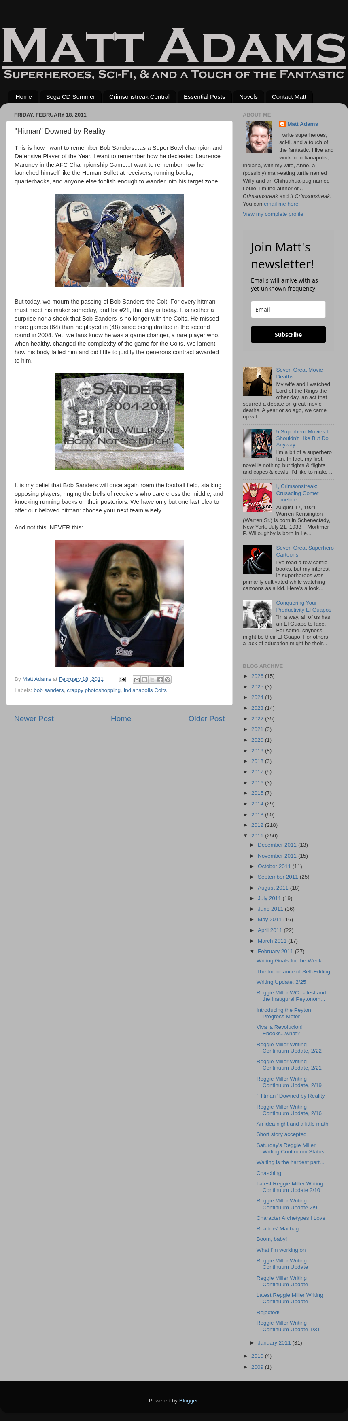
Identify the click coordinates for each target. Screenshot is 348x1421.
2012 (258, 825)
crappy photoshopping (94, 690)
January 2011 (275, 1343)
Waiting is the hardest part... (291, 1162)
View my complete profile (273, 214)
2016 (258, 783)
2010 (258, 1356)
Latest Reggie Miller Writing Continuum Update (290, 1298)
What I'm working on (281, 1250)
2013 (258, 814)
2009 (258, 1367)
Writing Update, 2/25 (281, 982)
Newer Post (34, 718)
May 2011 (270, 919)
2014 (258, 804)
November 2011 (278, 856)
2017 (258, 772)
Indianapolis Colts (145, 690)
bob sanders (49, 690)
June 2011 (271, 909)
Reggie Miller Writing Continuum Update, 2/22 (289, 1047)
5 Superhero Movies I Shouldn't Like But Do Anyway (302, 438)
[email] (288, 309)
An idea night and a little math (293, 1124)
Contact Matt (289, 96)
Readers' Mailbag (278, 1229)
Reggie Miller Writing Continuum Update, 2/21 (289, 1064)
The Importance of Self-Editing (293, 972)
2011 (258, 836)
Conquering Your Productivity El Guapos (303, 606)
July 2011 (270, 898)
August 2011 (274, 888)
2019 (258, 751)
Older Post (207, 718)
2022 (258, 719)
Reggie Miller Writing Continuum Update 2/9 (287, 1204)
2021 (258, 729)
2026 (258, 676)
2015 (258, 793)
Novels (248, 96)
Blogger (188, 1401)
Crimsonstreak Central (139, 96)
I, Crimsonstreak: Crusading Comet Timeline (297, 492)
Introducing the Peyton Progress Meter (284, 1013)
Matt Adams (302, 124)
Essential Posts (204, 96)
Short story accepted (282, 1134)
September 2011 (279, 877)
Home (24, 96)
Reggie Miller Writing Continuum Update (282, 1263)
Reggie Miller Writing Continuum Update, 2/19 (289, 1082)
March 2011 (273, 941)
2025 (258, 687)
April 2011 (271, 930)
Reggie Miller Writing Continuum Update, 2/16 (289, 1110)
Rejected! (268, 1312)
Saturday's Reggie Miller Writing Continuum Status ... (294, 1148)
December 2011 (278, 845)
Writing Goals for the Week (289, 961)
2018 (258, 761)
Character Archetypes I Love (291, 1218)
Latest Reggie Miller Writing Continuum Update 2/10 (290, 1187)
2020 (258, 740)
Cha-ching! (270, 1173)
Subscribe (288, 334)
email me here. (282, 204)
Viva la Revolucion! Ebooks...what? (280, 1030)
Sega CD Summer (70, 96)
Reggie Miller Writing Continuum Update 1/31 (288, 1326)
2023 (258, 708)
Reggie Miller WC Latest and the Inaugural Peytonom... (291, 996)
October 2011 (275, 866)
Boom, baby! (272, 1239)
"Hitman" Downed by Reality (291, 1096)
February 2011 (276, 951)
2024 (258, 697)
